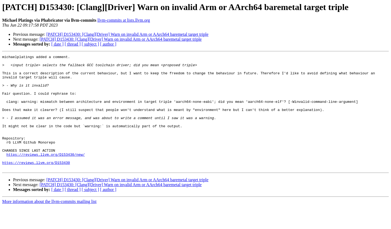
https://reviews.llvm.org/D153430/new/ (46, 174)
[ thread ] (73, 44)
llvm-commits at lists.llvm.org (123, 20)
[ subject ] (90, 44)
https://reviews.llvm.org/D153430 (36, 184)
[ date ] (57, 44)
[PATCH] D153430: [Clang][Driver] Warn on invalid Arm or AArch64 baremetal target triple (127, 34)
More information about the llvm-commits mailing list (49, 224)
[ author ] (108, 44)
